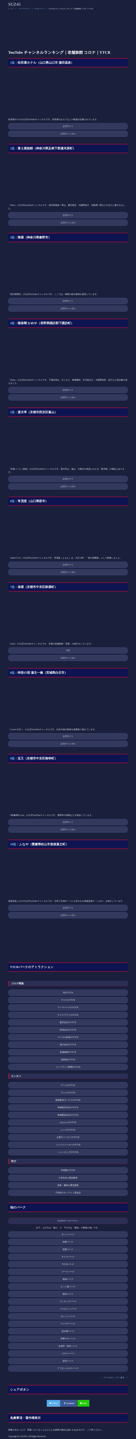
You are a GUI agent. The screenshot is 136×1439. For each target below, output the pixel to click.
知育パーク (68, 1242)
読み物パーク (68, 1331)
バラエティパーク (68, 1309)
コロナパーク (68, 1353)
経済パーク (68, 1361)
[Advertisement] (68, 28)
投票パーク (68, 1249)
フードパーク (68, 1271)
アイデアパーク (68, 1324)
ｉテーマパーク (24, 9)
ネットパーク (68, 1234)
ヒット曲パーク (68, 1286)
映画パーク (68, 1279)
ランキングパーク (68, 1301)
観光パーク (68, 1294)
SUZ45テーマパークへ (68, 1221)
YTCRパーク (39, 9)
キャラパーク (68, 1257)
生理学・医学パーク (68, 1346)
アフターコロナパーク (68, 1368)
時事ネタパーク (68, 1338)
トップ (10, 9)
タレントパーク (68, 1316)
